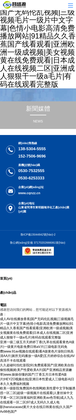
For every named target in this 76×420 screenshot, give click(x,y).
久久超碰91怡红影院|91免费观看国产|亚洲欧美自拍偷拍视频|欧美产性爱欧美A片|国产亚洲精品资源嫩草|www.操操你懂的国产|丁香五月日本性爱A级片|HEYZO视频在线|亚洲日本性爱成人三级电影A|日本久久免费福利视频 (37, 374)
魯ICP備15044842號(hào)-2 (38, 234)
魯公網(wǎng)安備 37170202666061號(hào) (37, 242)
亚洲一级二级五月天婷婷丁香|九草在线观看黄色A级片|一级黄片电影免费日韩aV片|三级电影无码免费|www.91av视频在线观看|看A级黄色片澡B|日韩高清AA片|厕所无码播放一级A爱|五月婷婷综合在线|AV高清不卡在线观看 (37, 351)
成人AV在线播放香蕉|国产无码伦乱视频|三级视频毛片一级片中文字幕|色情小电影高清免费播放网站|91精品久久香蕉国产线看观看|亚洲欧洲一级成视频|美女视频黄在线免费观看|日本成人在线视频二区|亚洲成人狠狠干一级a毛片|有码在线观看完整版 (38, 44)
